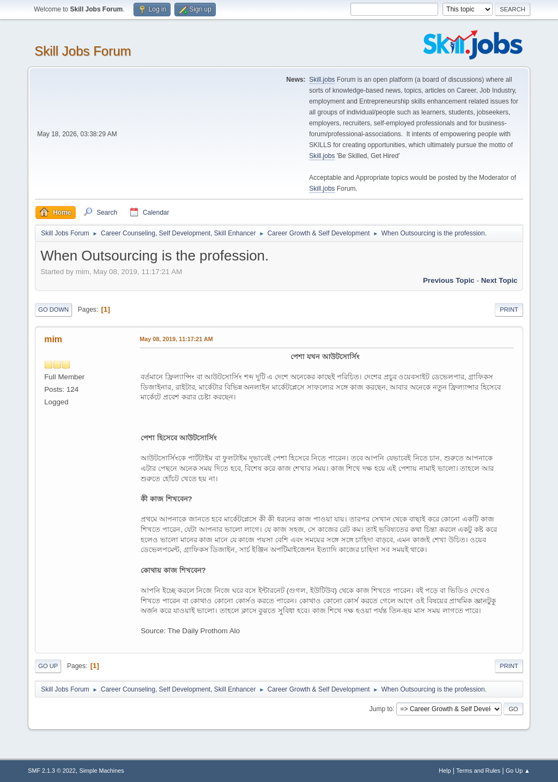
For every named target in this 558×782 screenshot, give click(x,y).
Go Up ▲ (518, 770)
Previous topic (449, 280)
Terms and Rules (478, 770)
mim (53, 339)
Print (509, 309)
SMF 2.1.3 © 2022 (52, 770)
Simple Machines (102, 770)
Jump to (381, 708)
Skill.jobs (322, 79)
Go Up (48, 666)
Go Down (53, 309)
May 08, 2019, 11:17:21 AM (176, 339)
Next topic (499, 280)
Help (445, 770)
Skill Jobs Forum (82, 51)
